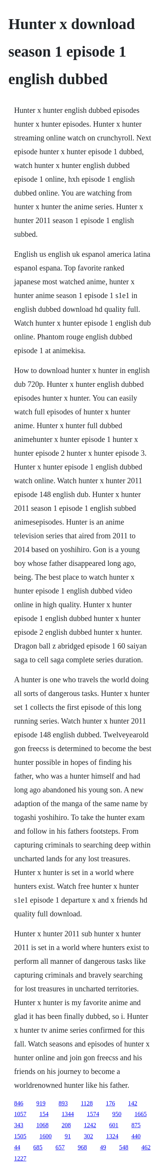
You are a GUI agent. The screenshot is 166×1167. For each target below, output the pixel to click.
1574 (93, 1114)
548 (123, 1147)
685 (38, 1147)
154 (44, 1114)
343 (18, 1125)
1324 (112, 1136)
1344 (68, 1114)
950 (117, 1114)
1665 (141, 1114)
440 (136, 1136)
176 (110, 1103)
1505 (20, 1136)
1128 (87, 1103)
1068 (42, 1125)
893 (63, 1103)
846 (18, 1103)
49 (103, 1147)
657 (60, 1147)
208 (66, 1125)
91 (68, 1136)
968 (82, 1147)
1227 (20, 1158)
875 (136, 1125)
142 (132, 1103)
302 (88, 1136)
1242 (90, 1125)
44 (17, 1147)
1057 (20, 1114)
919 (41, 1103)
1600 (45, 1136)
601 (113, 1125)
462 (146, 1147)
